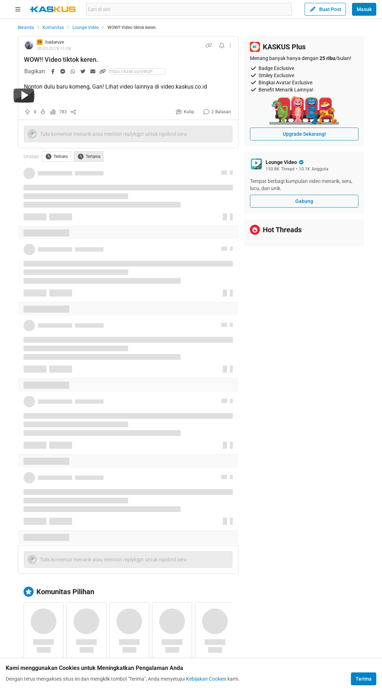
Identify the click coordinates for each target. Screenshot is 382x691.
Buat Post (325, 9)
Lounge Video (85, 27)
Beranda (26, 27)
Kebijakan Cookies (206, 679)
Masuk (364, 9)
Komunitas (53, 27)
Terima (364, 679)
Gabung (304, 201)
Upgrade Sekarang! (304, 134)
